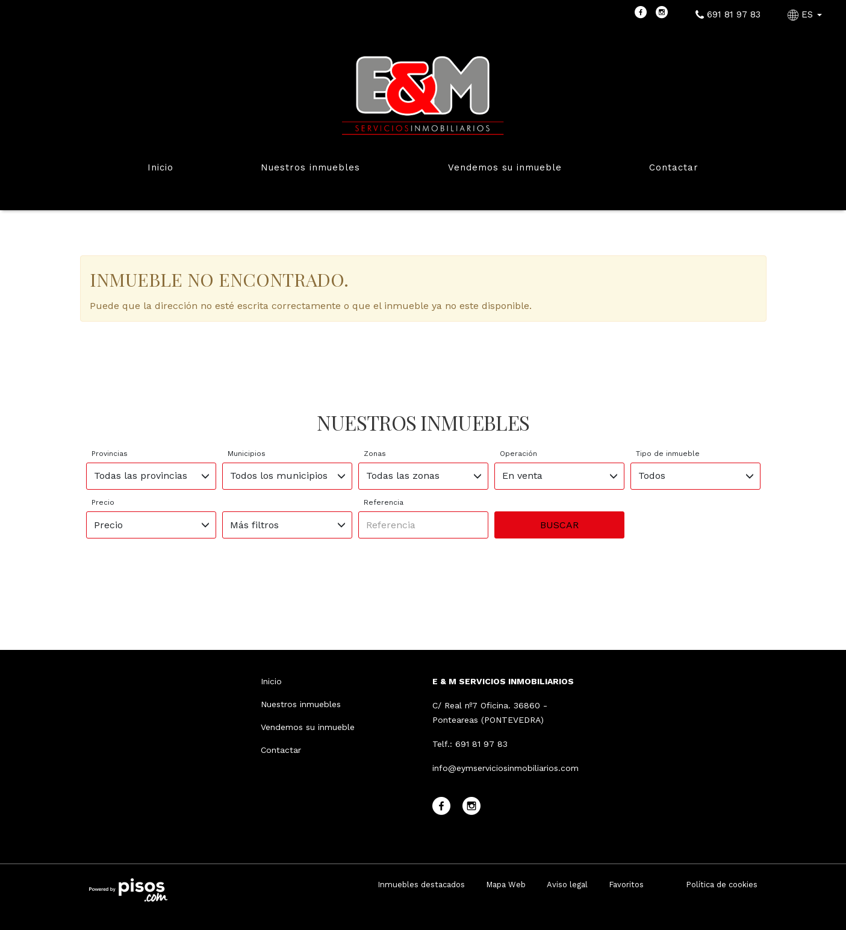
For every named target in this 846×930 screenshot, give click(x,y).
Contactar (673, 167)
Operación (518, 453)
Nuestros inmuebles (310, 167)
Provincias (110, 453)
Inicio (160, 167)
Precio (103, 502)
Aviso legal (567, 884)
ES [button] (806, 14)
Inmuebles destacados (421, 884)
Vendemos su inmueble (505, 167)
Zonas (375, 453)
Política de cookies (721, 884)
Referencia (383, 502)
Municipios (247, 453)
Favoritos (626, 884)
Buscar (559, 525)
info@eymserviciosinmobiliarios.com (505, 768)
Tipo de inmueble (668, 453)
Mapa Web (506, 884)
